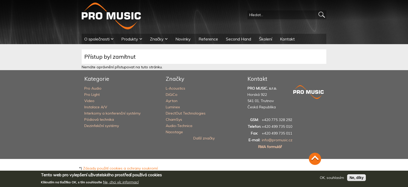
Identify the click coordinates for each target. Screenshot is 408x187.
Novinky (183, 39)
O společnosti (97, 39)
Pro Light (92, 94)
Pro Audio (92, 88)
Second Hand (238, 39)
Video (89, 100)
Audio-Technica (179, 125)
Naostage (174, 132)
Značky (157, 39)
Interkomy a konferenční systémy (112, 113)
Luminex (173, 107)
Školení (265, 39)
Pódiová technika (99, 119)
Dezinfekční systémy (101, 125)
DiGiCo (171, 94)
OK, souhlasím (332, 179)
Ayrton (171, 100)
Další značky (204, 138)
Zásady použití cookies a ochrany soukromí (120, 168)
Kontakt (287, 39)
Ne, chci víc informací (121, 183)
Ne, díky (356, 179)
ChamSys (174, 119)
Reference (208, 39)
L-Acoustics (175, 88)
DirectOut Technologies (186, 113)
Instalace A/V (95, 107)
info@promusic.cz (277, 140)
